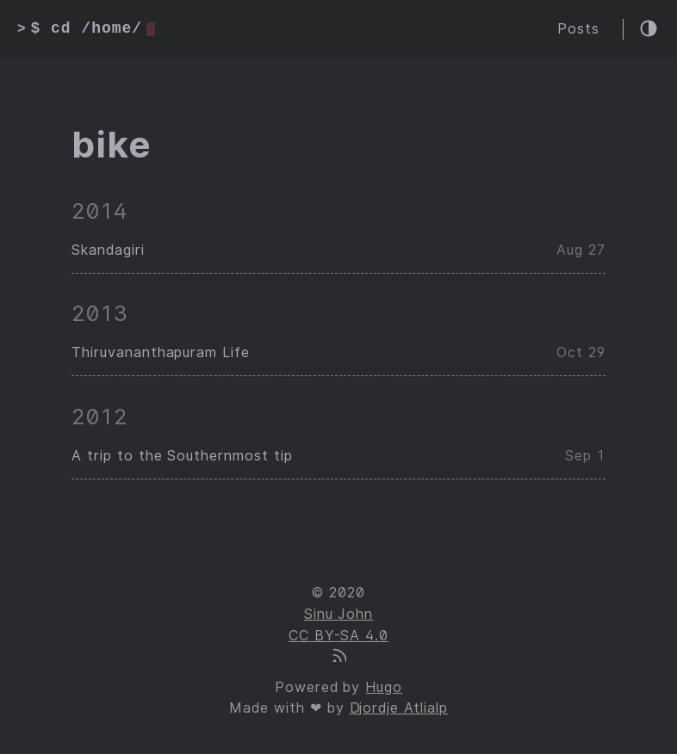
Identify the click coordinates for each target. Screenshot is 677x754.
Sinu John (339, 614)
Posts (578, 29)
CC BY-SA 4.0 (339, 635)
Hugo (383, 687)
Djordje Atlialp (399, 708)
